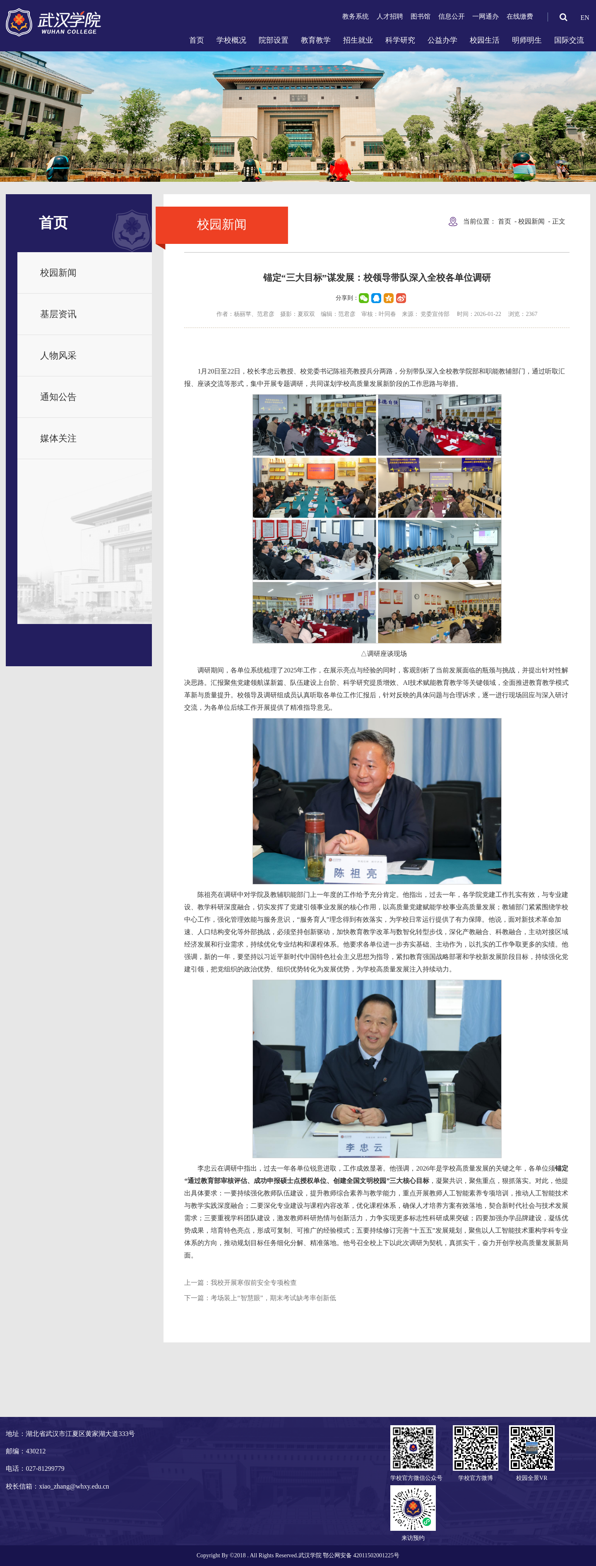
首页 (196, 40)
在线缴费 (520, 16)
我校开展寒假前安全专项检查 (254, 1282)
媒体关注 (58, 438)
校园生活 (485, 40)
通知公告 (58, 397)
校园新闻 (58, 272)
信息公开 (451, 16)
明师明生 (527, 40)
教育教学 (316, 40)
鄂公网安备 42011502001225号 (361, 1555)
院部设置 (273, 40)
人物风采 (58, 355)
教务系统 (355, 16)
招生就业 (358, 40)
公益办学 (442, 40)
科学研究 (400, 40)
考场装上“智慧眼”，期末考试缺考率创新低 (273, 1297)
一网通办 (485, 16)
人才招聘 (390, 16)
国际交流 (569, 40)
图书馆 (420, 16)
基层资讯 (58, 314)
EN (584, 17)
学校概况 (231, 40)
